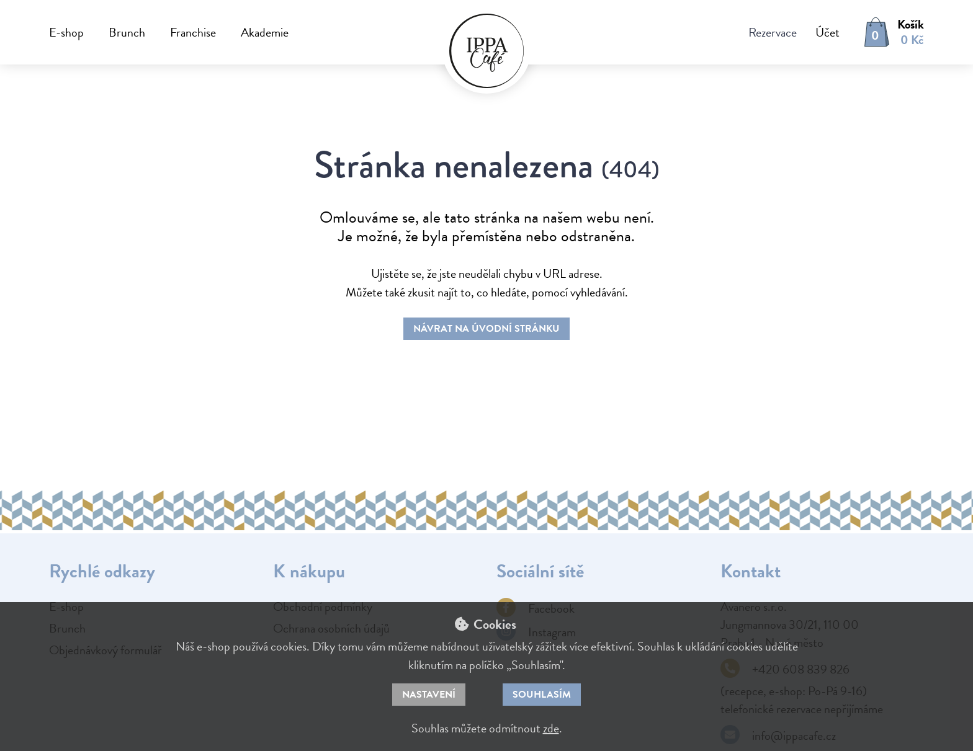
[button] (818, 32)
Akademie (265, 32)
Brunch (127, 32)
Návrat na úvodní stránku (486, 328)
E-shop (66, 32)
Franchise (193, 32)
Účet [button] (827, 32)
